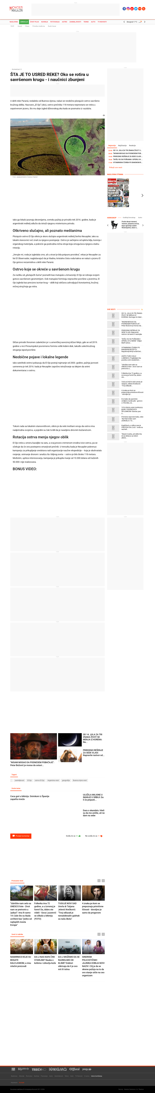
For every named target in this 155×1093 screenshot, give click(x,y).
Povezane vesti (17, 881)
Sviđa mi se (73, 836)
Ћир (139, 9)
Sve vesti (111, 309)
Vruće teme (16, 788)
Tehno (86, 22)
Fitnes (27, 26)
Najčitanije (122, 145)
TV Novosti (102, 22)
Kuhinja (44, 22)
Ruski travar (52, 26)
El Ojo (29, 780)
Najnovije (112, 145)
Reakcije (132, 145)
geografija (66, 780)
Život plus (34, 22)
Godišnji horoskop (129, 217)
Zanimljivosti (75, 22)
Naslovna (14, 22)
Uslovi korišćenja (96, 1076)
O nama (86, 1076)
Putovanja (55, 22)
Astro (64, 22)
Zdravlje (24, 22)
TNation (141, 1089)
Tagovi (14, 775)
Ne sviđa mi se (94, 836)
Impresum (14, 1082)
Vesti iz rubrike (17, 934)
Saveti (20, 26)
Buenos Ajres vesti (80, 780)
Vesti (12, 26)
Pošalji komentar (20, 836)
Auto (93, 22)
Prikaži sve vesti (115, 167)
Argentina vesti (53, 780)
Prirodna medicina (38, 26)
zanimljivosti (19, 780)
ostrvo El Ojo (39, 780)
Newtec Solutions (130, 1089)
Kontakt (21, 1082)
